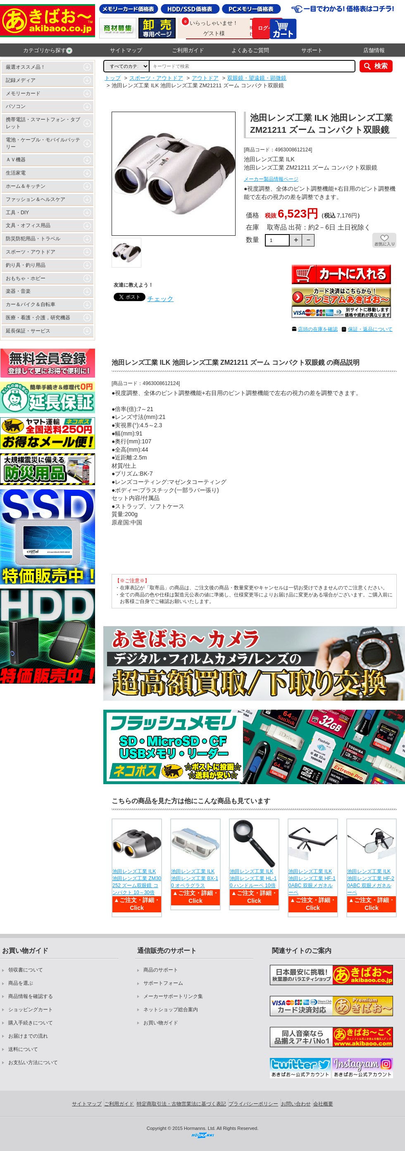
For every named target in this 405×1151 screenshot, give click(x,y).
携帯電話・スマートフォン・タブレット (43, 123)
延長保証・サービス (28, 331)
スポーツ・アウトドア (30, 252)
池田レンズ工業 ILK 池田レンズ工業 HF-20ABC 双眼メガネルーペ (370, 882)
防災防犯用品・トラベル (33, 239)
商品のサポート (160, 970)
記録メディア (21, 80)
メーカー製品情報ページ (271, 179)
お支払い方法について (33, 1062)
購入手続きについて (30, 1023)
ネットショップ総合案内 (170, 1009)
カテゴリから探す (47, 50)
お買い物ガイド (160, 1023)
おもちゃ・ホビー (25, 278)
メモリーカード (23, 93)
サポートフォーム (163, 983)
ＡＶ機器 (16, 160)
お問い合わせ (296, 1103)
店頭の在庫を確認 (318, 329)
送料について (23, 1049)
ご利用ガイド (188, 50)
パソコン (16, 106)
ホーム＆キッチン (25, 186)
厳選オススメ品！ (25, 67)
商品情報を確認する (30, 996)
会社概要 (323, 1103)
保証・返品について (370, 329)
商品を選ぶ (20, 983)
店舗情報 (374, 50)
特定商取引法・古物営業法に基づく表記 (181, 1103)
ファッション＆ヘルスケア (35, 199)
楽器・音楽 (18, 291)
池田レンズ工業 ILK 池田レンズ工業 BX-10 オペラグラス (194, 878)
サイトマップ (126, 50)
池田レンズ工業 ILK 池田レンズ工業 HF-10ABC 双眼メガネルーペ (312, 882)
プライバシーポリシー (253, 1103)
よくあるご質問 (250, 50)
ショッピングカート (30, 1009)
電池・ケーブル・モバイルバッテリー (43, 143)
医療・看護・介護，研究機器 (38, 318)
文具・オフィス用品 (28, 225)
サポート (312, 50)
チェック (160, 298)
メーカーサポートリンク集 (173, 996)
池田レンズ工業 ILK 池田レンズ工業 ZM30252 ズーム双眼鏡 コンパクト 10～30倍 (136, 882)
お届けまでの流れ (28, 1036)
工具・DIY (17, 212)
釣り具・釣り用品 (25, 265)
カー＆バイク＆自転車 (30, 304)
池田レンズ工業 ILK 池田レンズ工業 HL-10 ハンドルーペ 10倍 (253, 878)
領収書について (25, 970)
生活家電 (16, 173)
